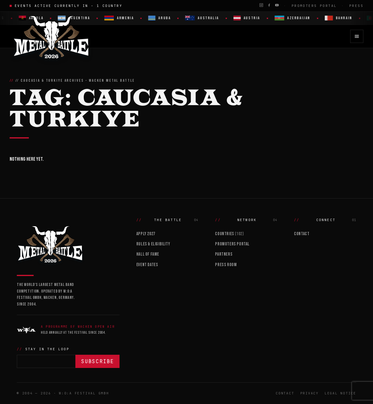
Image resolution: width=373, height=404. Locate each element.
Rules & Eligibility (153, 244)
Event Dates (147, 265)
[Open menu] (356, 36)
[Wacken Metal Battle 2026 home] (51, 36)
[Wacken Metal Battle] (68, 243)
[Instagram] (261, 5)
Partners (223, 254)
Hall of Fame (147, 254)
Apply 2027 (145, 234)
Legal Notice (340, 393)
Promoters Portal (314, 6)
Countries (229, 234)
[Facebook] (269, 5)
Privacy (309, 393)
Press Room (226, 265)
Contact (301, 234)
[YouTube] (277, 5)
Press (356, 6)
